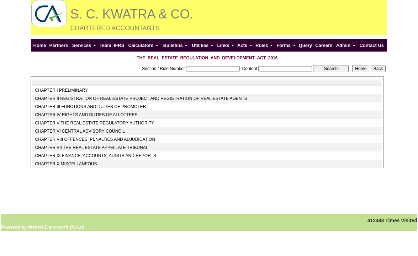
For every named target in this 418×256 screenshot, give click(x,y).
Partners (58, 45)
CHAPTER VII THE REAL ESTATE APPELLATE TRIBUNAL (91, 147)
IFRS (119, 45)
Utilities (202, 45)
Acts (244, 45)
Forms (285, 45)
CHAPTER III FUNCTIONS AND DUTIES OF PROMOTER (90, 106)
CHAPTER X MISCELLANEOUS (66, 163)
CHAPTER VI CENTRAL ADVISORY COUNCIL (80, 131)
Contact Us (371, 45)
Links (225, 45)
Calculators (143, 45)
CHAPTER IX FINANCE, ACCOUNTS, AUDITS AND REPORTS (95, 155)
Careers (323, 45)
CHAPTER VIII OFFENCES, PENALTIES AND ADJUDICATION (95, 139)
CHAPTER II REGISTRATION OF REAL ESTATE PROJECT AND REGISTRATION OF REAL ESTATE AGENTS (141, 98)
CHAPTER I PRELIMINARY (61, 90)
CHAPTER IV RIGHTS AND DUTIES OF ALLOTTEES (86, 114)
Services (84, 45)
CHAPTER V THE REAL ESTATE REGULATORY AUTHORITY (94, 123)
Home (39, 45)
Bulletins (175, 45)
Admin (345, 45)
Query (305, 45)
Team (105, 45)
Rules (264, 45)
